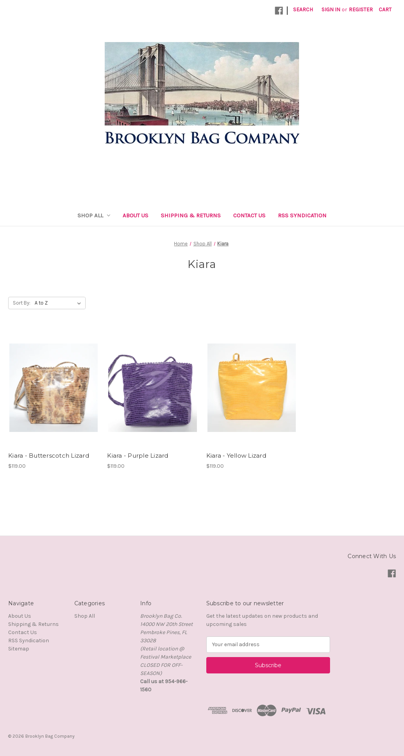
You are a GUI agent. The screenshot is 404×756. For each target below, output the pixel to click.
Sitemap (18, 648)
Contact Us (249, 215)
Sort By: (21, 303)
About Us (135, 215)
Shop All (94, 215)
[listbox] (59, 303)
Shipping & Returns (191, 215)
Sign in (330, 9)
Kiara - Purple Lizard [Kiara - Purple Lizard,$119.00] (137, 455)
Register (361, 9)
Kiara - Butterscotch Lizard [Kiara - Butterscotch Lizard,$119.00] (48, 455)
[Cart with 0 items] (385, 9)
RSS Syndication (302, 215)
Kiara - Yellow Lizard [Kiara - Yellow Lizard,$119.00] (236, 455)
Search (303, 9)
